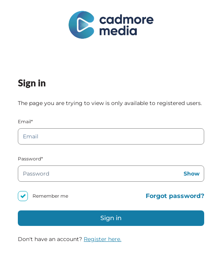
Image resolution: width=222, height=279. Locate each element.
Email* (25, 121)
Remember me (50, 196)
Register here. (102, 239)
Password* (30, 159)
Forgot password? (175, 196)
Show (192, 173)
